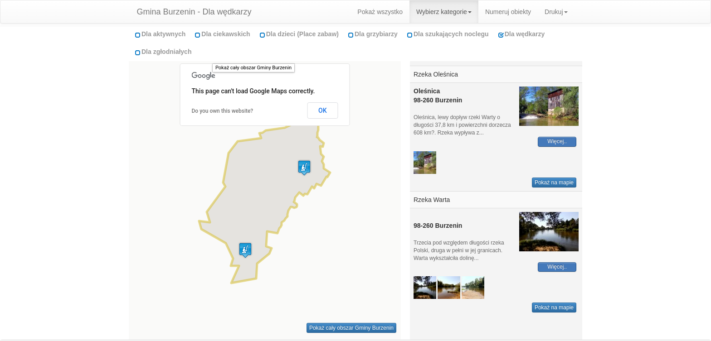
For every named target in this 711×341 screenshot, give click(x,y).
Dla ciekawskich (225, 34)
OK (322, 110)
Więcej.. (557, 141)
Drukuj (556, 11)
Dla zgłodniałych (166, 51)
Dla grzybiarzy (376, 34)
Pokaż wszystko (380, 11)
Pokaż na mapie (554, 182)
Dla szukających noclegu (451, 34)
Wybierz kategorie (444, 11)
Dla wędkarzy (525, 34)
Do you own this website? (222, 111)
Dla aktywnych (163, 34)
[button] (245, 250)
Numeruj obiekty (508, 11)
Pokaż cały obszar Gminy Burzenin (253, 68)
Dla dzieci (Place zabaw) (302, 34)
